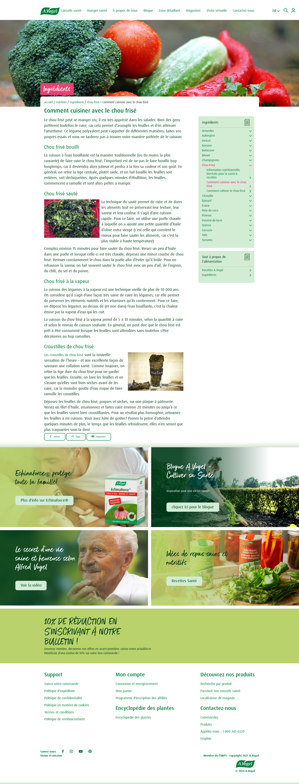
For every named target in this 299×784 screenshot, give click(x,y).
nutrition (61, 102)
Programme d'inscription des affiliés (141, 699)
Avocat (206, 140)
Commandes (209, 719)
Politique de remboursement (64, 721)
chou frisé (93, 102)
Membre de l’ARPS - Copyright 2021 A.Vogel (231, 757)
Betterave (208, 150)
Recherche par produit (216, 685)
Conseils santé (74, 10)
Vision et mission (51, 757)
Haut (80, 436)
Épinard (206, 200)
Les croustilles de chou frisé (66, 355)
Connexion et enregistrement (137, 685)
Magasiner (196, 10)
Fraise (205, 205)
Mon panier (124, 692)
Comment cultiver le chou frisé (226, 190)
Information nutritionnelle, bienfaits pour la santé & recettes (223, 173)
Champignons (210, 160)
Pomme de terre (212, 220)
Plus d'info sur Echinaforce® (45, 501)
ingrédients (77, 102)
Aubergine (208, 135)
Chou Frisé (208, 165)
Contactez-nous (247, 10)
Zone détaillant (172, 10)
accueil (48, 102)
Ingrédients (209, 274)
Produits (206, 726)
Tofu (204, 235)
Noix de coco (210, 210)
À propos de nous (128, 10)
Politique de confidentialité (63, 699)
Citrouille (207, 195)
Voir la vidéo (31, 586)
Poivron (207, 215)
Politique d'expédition (59, 692)
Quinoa (206, 225)
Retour (56, 436)
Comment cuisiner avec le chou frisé (226, 184)
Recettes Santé (184, 582)
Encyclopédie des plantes (133, 719)
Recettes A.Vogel (212, 270)
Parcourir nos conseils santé (220, 692)
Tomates (207, 240)
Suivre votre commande (61, 685)
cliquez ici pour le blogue (193, 508)
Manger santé (100, 10)
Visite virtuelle (220, 10)
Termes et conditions (59, 714)
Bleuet (206, 155)
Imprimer (106, 436)
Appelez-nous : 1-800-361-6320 (222, 733)
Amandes (208, 130)
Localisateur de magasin (217, 699)
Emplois (205, 740)
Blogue (151, 10)
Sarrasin (207, 230)
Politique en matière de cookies (66, 706)
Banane (207, 145)
